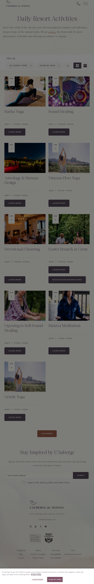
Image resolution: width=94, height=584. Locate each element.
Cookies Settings (37, 581)
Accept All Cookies (54, 581)
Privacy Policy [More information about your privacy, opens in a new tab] (36, 576)
